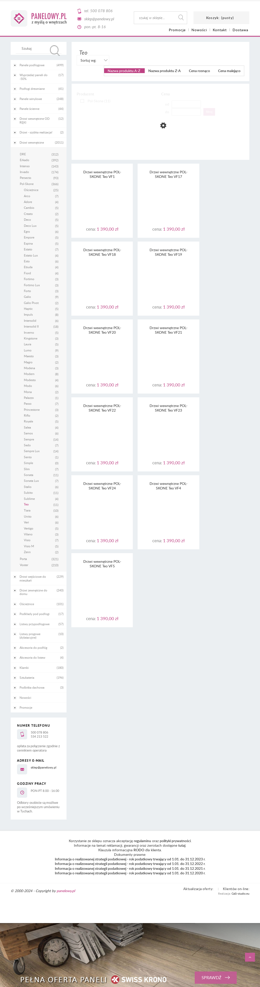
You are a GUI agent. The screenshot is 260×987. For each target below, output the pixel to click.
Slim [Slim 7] (27, 469)
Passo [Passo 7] (27, 403)
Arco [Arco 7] (27, 196)
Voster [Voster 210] (24, 565)
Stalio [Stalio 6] (27, 486)
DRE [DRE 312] (23, 154)
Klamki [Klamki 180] (24, 668)
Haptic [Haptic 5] (28, 308)
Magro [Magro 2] (28, 362)
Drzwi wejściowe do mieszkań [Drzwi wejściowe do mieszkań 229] (33, 578)
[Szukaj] (55, 50)
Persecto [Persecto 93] (25, 177)
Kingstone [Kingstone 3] (30, 338)
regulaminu (142, 840)
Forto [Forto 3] (27, 291)
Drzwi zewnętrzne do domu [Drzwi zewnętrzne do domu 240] (33, 592)
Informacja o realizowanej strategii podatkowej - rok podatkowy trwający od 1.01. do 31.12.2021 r (130, 868)
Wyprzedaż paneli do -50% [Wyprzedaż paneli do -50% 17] (33, 76)
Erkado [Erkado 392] (24, 160)
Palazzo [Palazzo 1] (29, 397)
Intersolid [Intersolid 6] (30, 320)
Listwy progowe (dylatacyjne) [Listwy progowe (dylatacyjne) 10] (30, 635)
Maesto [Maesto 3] (29, 356)
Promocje (26, 707)
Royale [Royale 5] (28, 421)
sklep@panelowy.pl (99, 18)
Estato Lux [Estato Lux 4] (31, 255)
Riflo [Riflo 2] (27, 415)
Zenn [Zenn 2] (27, 552)
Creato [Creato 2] (28, 213)
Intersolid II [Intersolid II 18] (31, 326)
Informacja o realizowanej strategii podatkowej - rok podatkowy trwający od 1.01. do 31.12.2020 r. (130, 873)
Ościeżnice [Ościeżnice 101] (27, 604)
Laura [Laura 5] (27, 344)
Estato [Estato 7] (28, 249)
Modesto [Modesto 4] (30, 380)
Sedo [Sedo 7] (27, 445)
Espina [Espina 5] (28, 243)
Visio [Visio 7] (27, 540)
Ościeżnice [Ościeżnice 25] (31, 190)
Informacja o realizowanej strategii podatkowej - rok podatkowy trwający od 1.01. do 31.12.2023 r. (130, 859)
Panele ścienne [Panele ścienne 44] (29, 109)
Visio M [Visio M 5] (29, 546)
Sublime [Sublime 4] (29, 498)
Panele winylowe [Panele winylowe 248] (31, 99)
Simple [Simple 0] (28, 463)
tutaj (181, 845)
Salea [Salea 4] (27, 427)
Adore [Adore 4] (28, 201)
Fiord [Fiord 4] (27, 273)
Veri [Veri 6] (26, 522)
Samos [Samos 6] (28, 433)
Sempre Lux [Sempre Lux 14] (32, 451)
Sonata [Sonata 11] (28, 475)
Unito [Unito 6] (27, 516)
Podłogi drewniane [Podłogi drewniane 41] (32, 89)
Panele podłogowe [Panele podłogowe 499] (32, 65)
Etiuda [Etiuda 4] (28, 267)
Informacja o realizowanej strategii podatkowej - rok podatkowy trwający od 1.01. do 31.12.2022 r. (130, 863)
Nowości (25, 697)
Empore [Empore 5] (29, 237)
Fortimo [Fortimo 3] (29, 279)
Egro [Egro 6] (27, 231)
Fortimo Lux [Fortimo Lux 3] (32, 285)
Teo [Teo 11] (26, 504)
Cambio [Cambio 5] (29, 207)
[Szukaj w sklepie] (40, 48)
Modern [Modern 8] (29, 374)
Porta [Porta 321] (23, 558)
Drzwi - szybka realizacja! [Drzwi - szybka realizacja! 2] (36, 132)
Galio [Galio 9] (27, 296)
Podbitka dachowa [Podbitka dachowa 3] (32, 687)
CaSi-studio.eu (240, 893)
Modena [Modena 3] (29, 368)
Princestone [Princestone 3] (32, 409)
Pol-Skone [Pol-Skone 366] (27, 183)
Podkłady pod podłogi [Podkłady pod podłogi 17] (35, 614)
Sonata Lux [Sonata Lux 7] (31, 480)
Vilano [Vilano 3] (28, 534)
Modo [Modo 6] (28, 385)
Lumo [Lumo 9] (27, 350)
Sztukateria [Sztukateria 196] (27, 677)
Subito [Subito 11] (28, 492)
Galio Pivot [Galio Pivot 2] (31, 302)
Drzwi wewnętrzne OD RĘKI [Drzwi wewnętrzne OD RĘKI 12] (35, 120)
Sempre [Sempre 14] (29, 439)
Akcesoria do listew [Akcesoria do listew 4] (32, 657)
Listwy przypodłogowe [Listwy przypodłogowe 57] (35, 624)
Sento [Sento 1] (28, 457)
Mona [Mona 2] (28, 392)
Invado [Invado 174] (24, 172)
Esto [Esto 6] (27, 261)
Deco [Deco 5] (27, 219)
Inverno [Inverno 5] (29, 332)
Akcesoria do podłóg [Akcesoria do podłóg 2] (33, 647)
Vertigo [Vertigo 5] (28, 528)
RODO (139, 849)
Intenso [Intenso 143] (25, 166)
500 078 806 (101, 10)
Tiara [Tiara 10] (27, 510)
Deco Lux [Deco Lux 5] (30, 225)
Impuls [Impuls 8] (28, 314)
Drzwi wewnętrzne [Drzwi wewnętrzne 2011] (32, 142)
